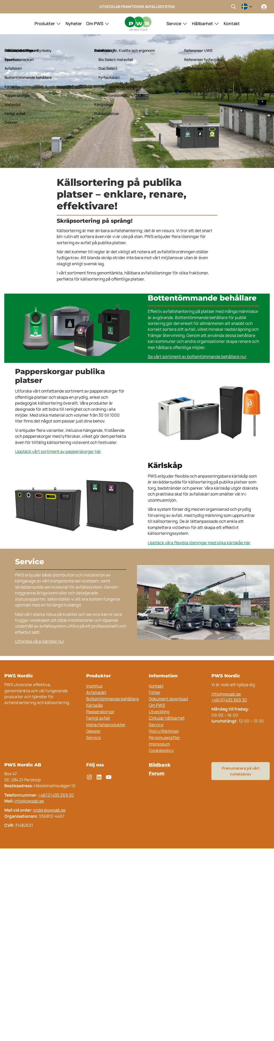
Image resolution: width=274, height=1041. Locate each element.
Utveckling (159, 712)
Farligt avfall (98, 718)
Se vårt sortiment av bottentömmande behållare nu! (197, 356)
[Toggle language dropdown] (247, 7)
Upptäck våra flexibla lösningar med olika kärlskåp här (199, 543)
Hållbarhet (202, 23)
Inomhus (94, 686)
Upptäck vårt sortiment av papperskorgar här (58, 451)
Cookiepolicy (161, 750)
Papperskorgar (100, 712)
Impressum (159, 744)
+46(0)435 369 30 (229, 700)
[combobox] (247, 7)
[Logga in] (264, 7)
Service (173, 23)
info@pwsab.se (226, 694)
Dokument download (168, 699)
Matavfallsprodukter (105, 725)
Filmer (155, 692)
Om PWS (94, 23)
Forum (157, 773)
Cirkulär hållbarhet (167, 718)
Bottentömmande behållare (112, 699)
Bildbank (160, 764)
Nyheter (74, 23)
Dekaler (93, 731)
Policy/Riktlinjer (164, 731)
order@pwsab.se (49, 810)
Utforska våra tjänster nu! (39, 641)
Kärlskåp (94, 705)
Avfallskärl (96, 692)
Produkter (45, 23)
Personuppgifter (164, 737)
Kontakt (232, 23)
